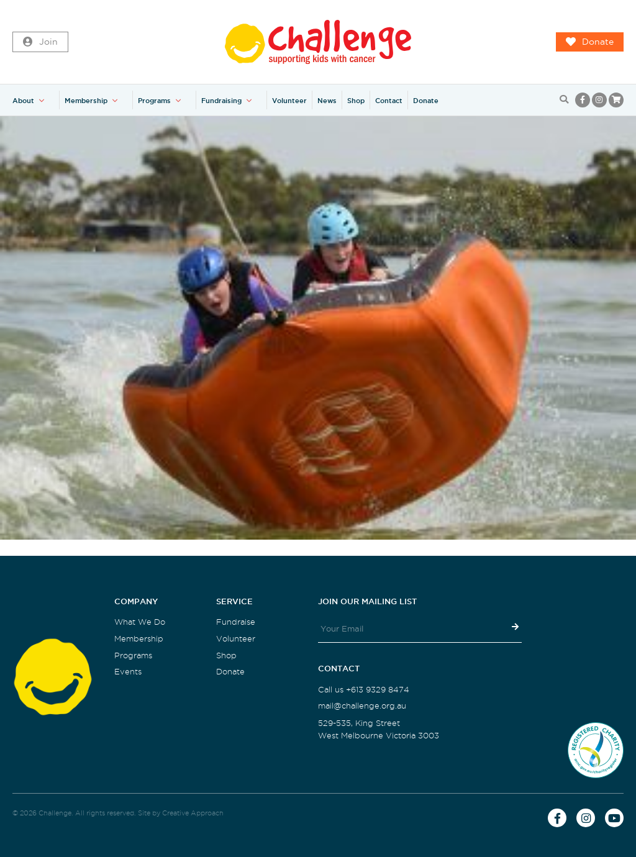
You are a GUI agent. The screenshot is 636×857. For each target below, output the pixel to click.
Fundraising (221, 100)
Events (128, 672)
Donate (590, 42)
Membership (86, 100)
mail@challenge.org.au (362, 706)
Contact (388, 100)
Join (40, 42)
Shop (356, 100)
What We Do (139, 622)
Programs (154, 100)
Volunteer (289, 100)
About (23, 100)
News (327, 100)
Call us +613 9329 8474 (363, 690)
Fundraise (235, 622)
